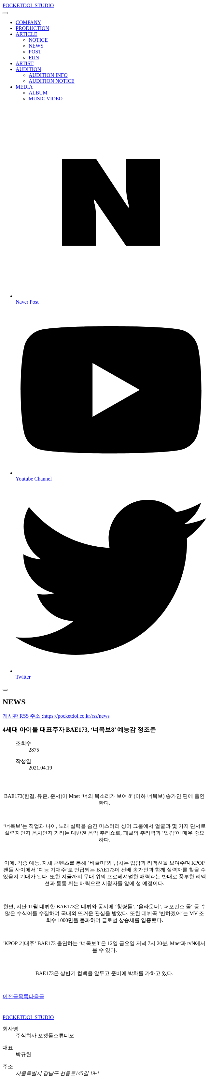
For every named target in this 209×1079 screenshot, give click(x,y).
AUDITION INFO (48, 75)
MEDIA (24, 87)
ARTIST (25, 63)
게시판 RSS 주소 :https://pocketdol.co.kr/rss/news (56, 716)
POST (35, 51)
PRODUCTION (32, 28)
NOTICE (38, 40)
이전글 (10, 996)
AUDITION (28, 69)
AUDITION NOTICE (52, 81)
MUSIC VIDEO (46, 98)
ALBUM (38, 92)
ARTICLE (26, 34)
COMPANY (28, 22)
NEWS (36, 46)
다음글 (36, 996)
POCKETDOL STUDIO (28, 5)
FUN (34, 57)
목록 (23, 996)
